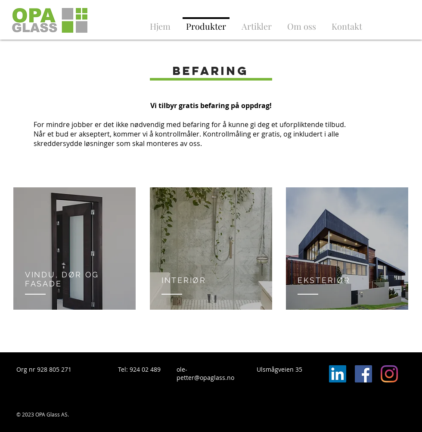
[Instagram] (389, 373)
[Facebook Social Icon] (363, 373)
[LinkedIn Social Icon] (337, 373)
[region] (74, 248)
